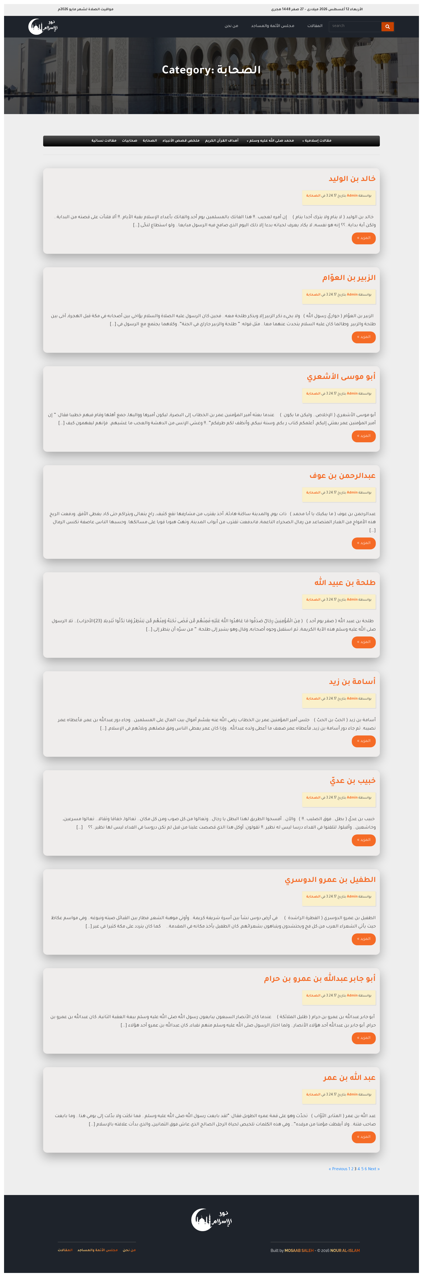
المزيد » (363, 238)
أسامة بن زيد (352, 683)
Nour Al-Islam (345, 1250)
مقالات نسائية (104, 141)
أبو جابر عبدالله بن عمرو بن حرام (320, 980)
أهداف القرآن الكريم (221, 141)
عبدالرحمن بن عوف (342, 477)
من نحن (231, 26)
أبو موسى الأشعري (341, 378)
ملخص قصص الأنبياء (181, 141)
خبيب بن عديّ (353, 782)
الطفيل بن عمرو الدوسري (330, 881)
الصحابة (150, 141)
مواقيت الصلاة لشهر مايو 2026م (86, 10)
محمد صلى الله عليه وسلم (269, 141)
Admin (352, 196)
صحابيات (129, 141)
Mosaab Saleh (299, 1250)
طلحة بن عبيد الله (345, 584)
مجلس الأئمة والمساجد (272, 26)
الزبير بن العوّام (349, 279)
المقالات (314, 26)
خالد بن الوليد (352, 180)
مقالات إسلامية (316, 141)
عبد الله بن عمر (350, 1079)
